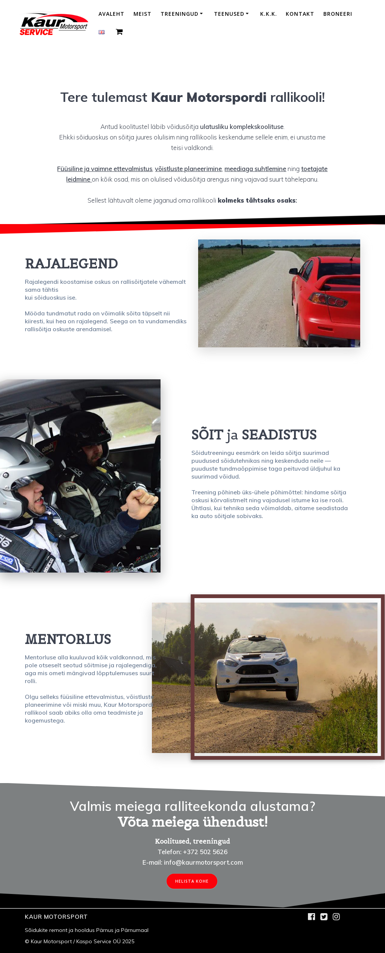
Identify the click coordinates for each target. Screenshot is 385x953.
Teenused (229, 13)
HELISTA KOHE (192, 881)
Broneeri (337, 13)
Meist (142, 13)
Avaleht (111, 13)
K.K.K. (268, 13)
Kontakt (300, 13)
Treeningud (180, 13)
